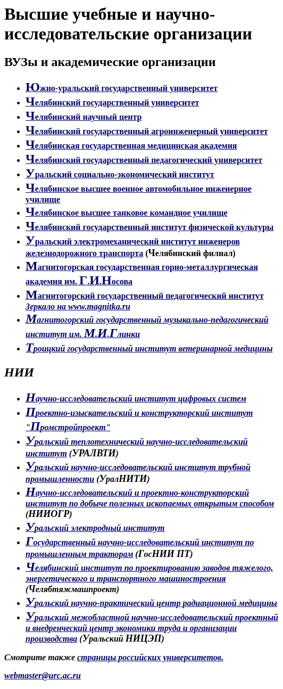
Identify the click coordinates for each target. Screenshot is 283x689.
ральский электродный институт (95, 527)
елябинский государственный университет (112, 102)
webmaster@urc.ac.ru (42, 675)
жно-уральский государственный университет (122, 88)
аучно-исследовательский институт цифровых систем (136, 398)
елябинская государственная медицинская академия (131, 145)
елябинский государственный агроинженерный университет (147, 131)
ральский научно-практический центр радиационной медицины (151, 603)
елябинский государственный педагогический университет (144, 160)
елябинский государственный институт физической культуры (149, 227)
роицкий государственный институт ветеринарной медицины (149, 348)
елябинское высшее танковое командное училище (127, 212)
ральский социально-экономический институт (120, 174)
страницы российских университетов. (150, 657)
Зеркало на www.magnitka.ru (78, 306)
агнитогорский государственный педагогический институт (145, 295)
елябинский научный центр (84, 116)
